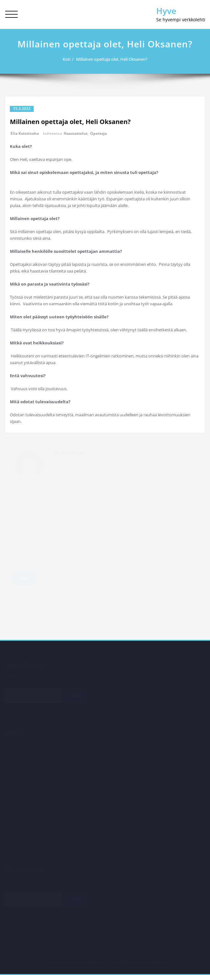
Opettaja (98, 133)
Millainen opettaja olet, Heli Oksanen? (114, 59)
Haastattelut (76, 133)
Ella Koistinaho (24, 133)
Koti (69, 59)
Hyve (166, 11)
